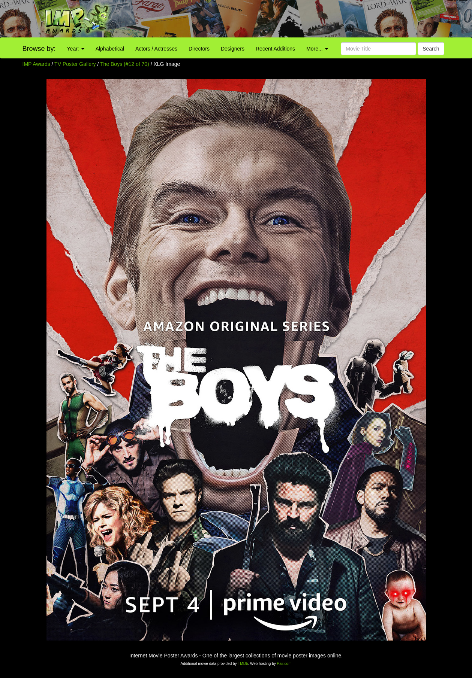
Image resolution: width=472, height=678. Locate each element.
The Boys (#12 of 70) (124, 64)
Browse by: (39, 48)
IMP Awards (36, 64)
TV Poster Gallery (75, 64)
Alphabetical (110, 49)
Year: (75, 49)
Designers (232, 49)
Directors (199, 49)
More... (317, 49)
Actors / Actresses (156, 49)
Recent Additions (275, 49)
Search (431, 49)
